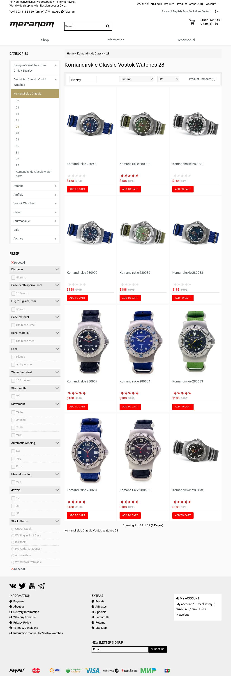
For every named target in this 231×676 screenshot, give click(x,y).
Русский (167, 11)
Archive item (23, 555)
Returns (100, 622)
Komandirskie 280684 (135, 381)
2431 (19, 435)
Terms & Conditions (25, 627)
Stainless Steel (25, 325)
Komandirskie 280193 (187, 490)
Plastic (20, 356)
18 (17, 113)
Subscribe (157, 649)
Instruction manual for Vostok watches (38, 633)
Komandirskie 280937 (82, 381)
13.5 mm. (22, 293)
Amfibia (18, 194)
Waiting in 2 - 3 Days (28, 535)
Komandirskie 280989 (135, 272)
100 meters (23, 380)
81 (17, 152)
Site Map (101, 627)
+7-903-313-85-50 (23, 11)
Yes (18, 458)
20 (17, 396)
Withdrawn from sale (28, 562)
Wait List (198, 609)
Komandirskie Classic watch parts (34, 174)
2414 (19, 412)
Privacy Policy (22, 622)
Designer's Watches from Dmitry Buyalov (30, 67)
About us (19, 606)
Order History (204, 604)
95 (17, 165)
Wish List (182, 609)
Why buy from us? (24, 617)
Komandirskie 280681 (82, 490)
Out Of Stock (23, 528)
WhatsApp (53, 11)
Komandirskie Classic (27, 93)
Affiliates (101, 606)
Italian (197, 11)
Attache (18, 186)
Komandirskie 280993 (82, 164)
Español (187, 11)
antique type (24, 364)
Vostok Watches (24, 203)
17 (17, 498)
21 (17, 120)
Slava (17, 212)
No (18, 451)
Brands (99, 601)
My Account (184, 604)
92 (17, 159)
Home (70, 53)
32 (17, 513)
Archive (18, 238)
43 (17, 133)
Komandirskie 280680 (135, 490)
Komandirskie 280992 (135, 164)
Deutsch (206, 11)
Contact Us (102, 617)
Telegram (70, 11)
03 (17, 107)
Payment (19, 601)
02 (17, 101)
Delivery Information (26, 612)
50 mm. (21, 309)
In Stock (20, 542)
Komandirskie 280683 (187, 381)
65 (17, 146)
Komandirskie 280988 (187, 272)
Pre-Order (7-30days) (28, 548)
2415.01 (21, 419)
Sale (16, 229)
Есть (19, 466)
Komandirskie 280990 (82, 272)
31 (17, 505)
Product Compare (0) (202, 79)
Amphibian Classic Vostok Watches (30, 82)
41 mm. (21, 277)
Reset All (18, 262)
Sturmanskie (22, 221)
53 (17, 139)
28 (17, 126)
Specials (100, 612)
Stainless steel (25, 341)
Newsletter (183, 614)
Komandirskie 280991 (187, 164)
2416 (19, 427)
